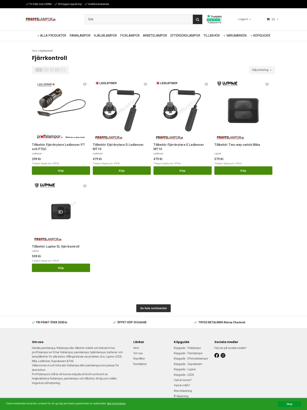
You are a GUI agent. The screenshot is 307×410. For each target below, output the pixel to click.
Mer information (116, 403)
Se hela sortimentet (153, 308)
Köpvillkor (139, 358)
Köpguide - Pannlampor (188, 353)
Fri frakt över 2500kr (39, 4)
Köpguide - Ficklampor (187, 348)
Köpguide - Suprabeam (188, 364)
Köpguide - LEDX (184, 374)
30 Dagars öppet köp (68, 4)
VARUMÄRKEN (236, 35)
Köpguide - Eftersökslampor (191, 358)
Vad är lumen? (183, 380)
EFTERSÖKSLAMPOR (185, 35)
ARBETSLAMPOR (155, 35)
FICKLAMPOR (130, 35)
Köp (61, 170)
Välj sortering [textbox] (260, 69)
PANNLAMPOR (80, 35)
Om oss (138, 353)
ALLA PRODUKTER (53, 35)
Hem (34, 50)
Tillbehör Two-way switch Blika (237, 145)
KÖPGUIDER (261, 35)
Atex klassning (183, 390)
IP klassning (181, 396)
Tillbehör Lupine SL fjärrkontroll (55, 246)
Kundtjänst (140, 364)
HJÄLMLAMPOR (105, 35)
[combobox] (262, 70)
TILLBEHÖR (211, 35)
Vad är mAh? (182, 385)
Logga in (243, 19)
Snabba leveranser (97, 4)
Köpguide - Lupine (185, 369)
